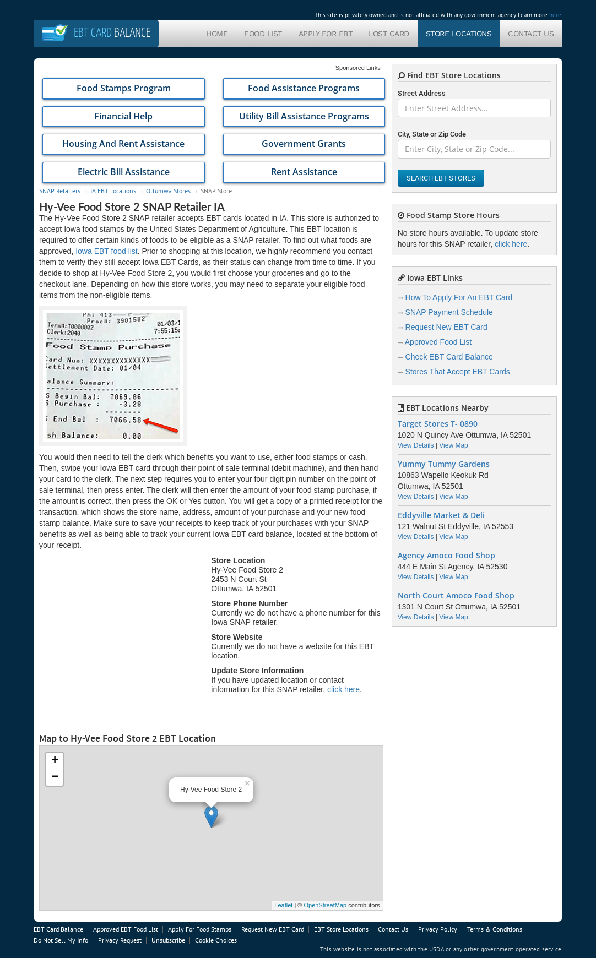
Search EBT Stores (441, 178)
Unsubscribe (168, 940)
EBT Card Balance (58, 929)
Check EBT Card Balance (449, 356)
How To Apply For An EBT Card (459, 297)
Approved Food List (438, 342)
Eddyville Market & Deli (441, 515)
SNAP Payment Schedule (449, 312)
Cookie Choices (216, 940)
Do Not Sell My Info (61, 940)
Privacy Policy (437, 929)
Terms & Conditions (494, 929)
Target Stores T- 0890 (438, 424)
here (555, 15)
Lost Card (389, 33)
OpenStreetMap (325, 905)
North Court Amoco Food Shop (456, 596)
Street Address (422, 93)
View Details (416, 445)
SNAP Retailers (59, 191)
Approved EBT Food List (125, 929)
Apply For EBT (326, 33)
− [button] (54, 777)
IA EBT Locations (113, 191)
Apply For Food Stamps (199, 929)
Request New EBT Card (446, 327)
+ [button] (54, 761)
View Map (453, 445)
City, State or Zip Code (432, 134)
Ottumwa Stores (168, 191)
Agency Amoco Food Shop (446, 555)
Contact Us (531, 33)
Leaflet (283, 905)
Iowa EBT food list (106, 251)
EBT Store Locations (341, 929)
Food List (263, 33)
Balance (112, 33)
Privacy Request (120, 940)
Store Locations (459, 33)
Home (216, 33)
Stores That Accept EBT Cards (457, 371)
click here (343, 689)
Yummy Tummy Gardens (444, 464)
